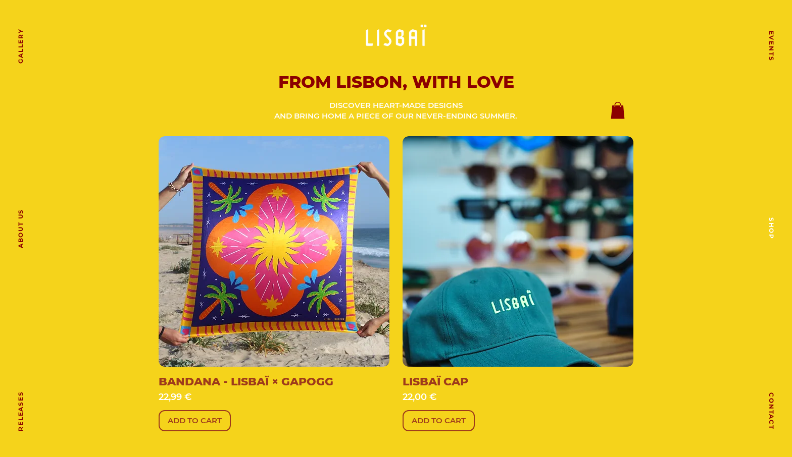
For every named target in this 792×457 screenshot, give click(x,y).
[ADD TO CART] (195, 421)
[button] (618, 110)
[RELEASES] (20, 411)
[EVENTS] (772, 46)
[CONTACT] (772, 411)
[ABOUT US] (20, 228)
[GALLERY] (20, 46)
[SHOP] (772, 228)
